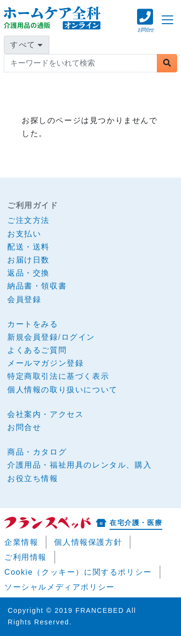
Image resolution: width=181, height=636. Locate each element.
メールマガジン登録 (45, 363)
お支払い (24, 234)
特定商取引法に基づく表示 (58, 376)
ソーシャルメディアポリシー (59, 587)
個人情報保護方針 (88, 542)
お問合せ (24, 427)
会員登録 (24, 299)
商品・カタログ (37, 452)
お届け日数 (28, 260)
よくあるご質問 (37, 350)
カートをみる (32, 324)
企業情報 (21, 542)
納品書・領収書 (37, 286)
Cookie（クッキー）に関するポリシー (78, 572)
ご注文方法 (28, 220)
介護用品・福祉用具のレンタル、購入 (79, 465)
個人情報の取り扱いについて (62, 390)
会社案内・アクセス (45, 414)
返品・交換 (28, 273)
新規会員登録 (32, 337)
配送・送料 (28, 247)
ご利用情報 (25, 557)
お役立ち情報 (32, 478)
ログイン (78, 337)
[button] (145, 25)
